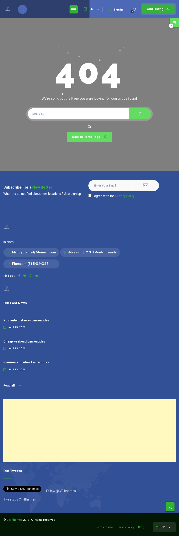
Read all (12, 385)
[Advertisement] (89, 430)
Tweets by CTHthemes (19, 499)
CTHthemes (14, 519)
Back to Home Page (90, 136)
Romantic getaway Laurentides (26, 320)
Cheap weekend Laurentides (24, 341)
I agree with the (111, 196)
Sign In (115, 9)
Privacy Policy (125, 196)
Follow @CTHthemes (61, 491)
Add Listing (158, 9)
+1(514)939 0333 (36, 264)
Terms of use (104, 527)
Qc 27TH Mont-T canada (99, 252)
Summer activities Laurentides (26, 362)
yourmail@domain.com (38, 252)
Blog (141, 527)
